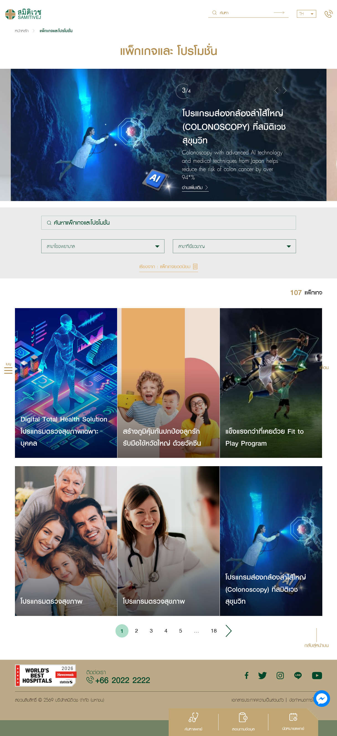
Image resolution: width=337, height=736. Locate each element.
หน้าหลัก (22, 31)
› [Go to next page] (228, 631)
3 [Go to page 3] (151, 631)
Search (279, 12)
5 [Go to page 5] (180, 631)
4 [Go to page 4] (166, 631)
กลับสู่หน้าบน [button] (317, 645)
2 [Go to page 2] (136, 631)
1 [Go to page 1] (122, 631)
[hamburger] (8, 371)
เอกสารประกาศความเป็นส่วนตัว (257, 700)
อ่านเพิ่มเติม (195, 187)
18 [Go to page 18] (214, 631)
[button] (276, 90)
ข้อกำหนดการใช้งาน (305, 700)
